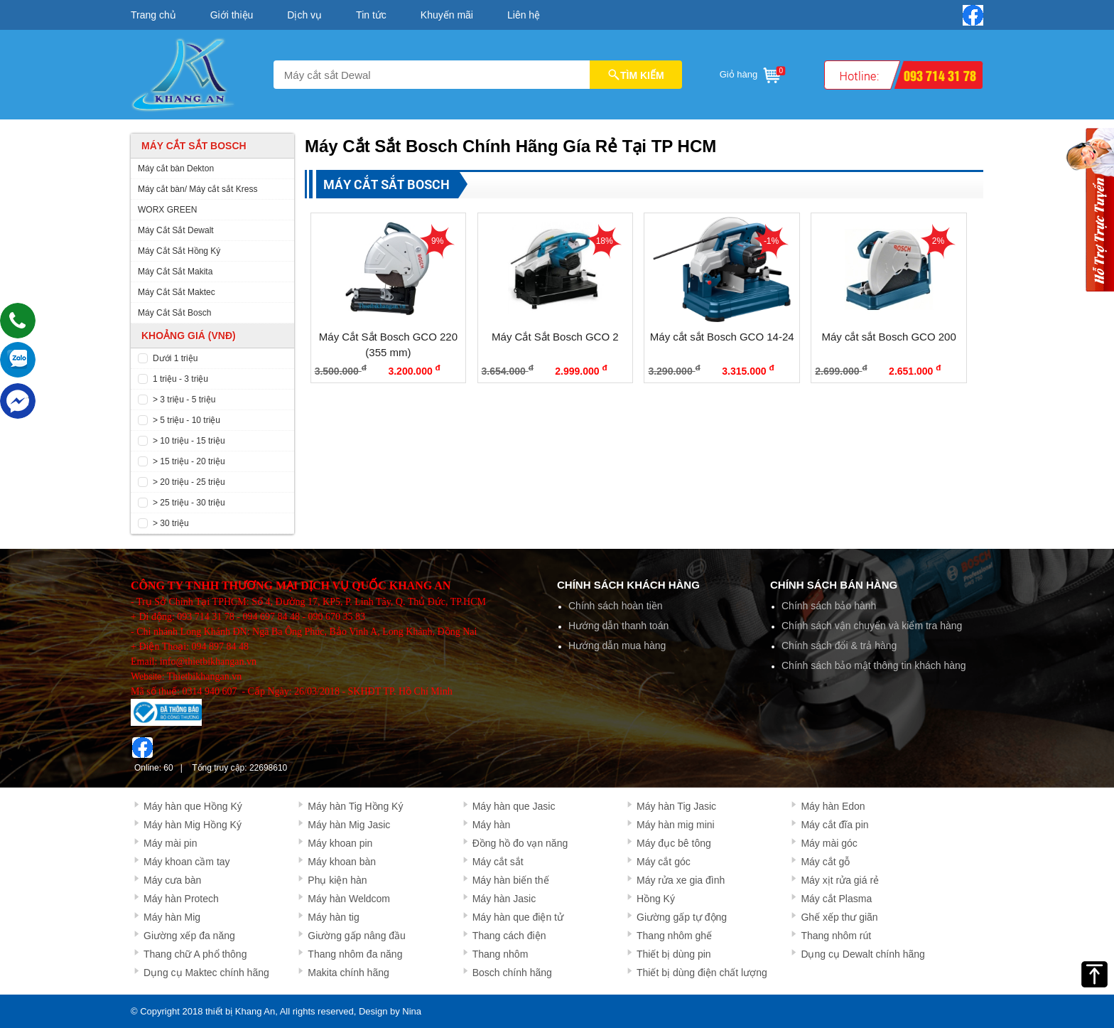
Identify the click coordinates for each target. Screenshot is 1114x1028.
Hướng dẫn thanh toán (618, 625)
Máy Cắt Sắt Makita (175, 272)
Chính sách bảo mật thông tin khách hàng (874, 665)
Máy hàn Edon (833, 806)
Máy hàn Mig (172, 917)
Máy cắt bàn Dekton (176, 168)
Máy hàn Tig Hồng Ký (355, 806)
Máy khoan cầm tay (187, 861)
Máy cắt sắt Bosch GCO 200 (888, 337)
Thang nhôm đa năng (355, 954)
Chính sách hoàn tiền (615, 605)
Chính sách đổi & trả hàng (839, 645)
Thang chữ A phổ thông (195, 954)
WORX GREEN (167, 210)
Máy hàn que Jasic (514, 806)
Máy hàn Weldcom (349, 898)
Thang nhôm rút (836, 935)
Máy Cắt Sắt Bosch (174, 313)
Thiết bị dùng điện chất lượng (702, 972)
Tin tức (371, 15)
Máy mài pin (170, 843)
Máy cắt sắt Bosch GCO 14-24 (722, 337)
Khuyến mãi (447, 15)
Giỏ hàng (752, 72)
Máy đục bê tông (674, 843)
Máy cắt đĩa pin (834, 824)
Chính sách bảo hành (829, 605)
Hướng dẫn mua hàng (617, 645)
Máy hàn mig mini (676, 824)
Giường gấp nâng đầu (357, 935)
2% (938, 241)
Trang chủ (153, 15)
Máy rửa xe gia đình (681, 880)
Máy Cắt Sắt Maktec (176, 292)
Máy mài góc (829, 843)
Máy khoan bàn (342, 861)
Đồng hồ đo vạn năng (520, 843)
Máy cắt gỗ (825, 861)
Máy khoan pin (340, 843)
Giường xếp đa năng (189, 935)
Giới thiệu (232, 15)
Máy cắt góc (664, 861)
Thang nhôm (500, 954)
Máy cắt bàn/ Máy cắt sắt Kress (197, 189)
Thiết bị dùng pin (674, 954)
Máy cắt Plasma (836, 898)
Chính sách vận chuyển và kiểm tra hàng (872, 625)
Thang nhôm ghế (674, 935)
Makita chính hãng (348, 972)
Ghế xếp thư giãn (839, 917)
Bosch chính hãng (512, 972)
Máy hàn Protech (181, 898)
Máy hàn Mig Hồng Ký (193, 824)
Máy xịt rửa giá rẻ (840, 880)
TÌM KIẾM (635, 74)
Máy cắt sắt (498, 861)
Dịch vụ (304, 15)
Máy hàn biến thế (510, 880)
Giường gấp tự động (682, 917)
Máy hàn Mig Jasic (349, 824)
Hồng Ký (656, 898)
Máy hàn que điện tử (517, 917)
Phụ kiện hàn (337, 880)
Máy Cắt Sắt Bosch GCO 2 (555, 337)
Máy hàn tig (333, 917)
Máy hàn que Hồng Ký (193, 806)
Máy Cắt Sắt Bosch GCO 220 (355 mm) (388, 345)
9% (437, 241)
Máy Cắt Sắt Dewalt (176, 230)
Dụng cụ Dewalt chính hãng (862, 954)
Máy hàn (491, 824)
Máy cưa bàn (172, 880)
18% (604, 241)
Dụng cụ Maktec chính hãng (206, 972)
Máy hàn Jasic (504, 898)
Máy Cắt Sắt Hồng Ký (179, 251)
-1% (771, 241)
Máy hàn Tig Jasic (676, 806)
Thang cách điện (509, 935)
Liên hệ (523, 15)
